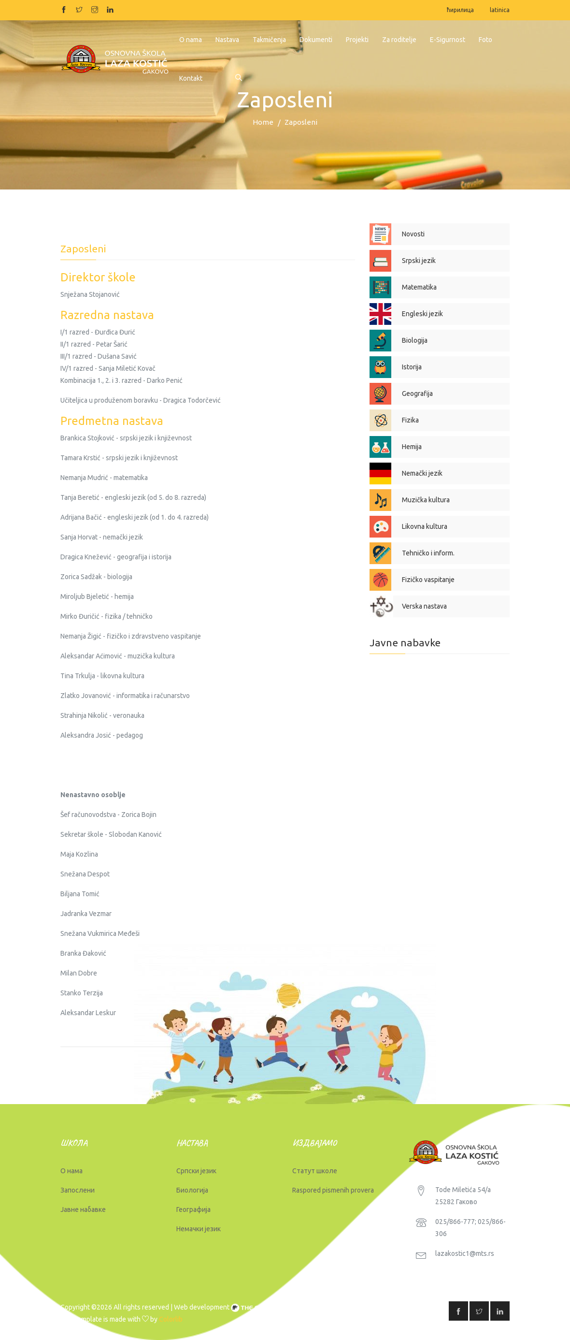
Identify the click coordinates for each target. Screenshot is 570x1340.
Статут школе (314, 1171)
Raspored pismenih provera (333, 1190)
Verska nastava (424, 606)
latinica (500, 10)
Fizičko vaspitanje (428, 579)
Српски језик (196, 1171)
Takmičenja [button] (269, 40)
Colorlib (171, 1319)
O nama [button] (190, 40)
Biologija (415, 340)
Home (263, 122)
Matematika (419, 287)
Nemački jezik (422, 473)
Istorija (412, 367)
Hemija (412, 447)
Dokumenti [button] (315, 40)
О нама (71, 1171)
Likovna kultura (424, 526)
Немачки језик (198, 1229)
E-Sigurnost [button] (447, 40)
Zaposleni (301, 122)
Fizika (410, 420)
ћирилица (460, 10)
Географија (193, 1209)
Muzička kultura (426, 500)
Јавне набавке (83, 1209)
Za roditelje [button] (399, 40)
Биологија (192, 1190)
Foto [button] (485, 40)
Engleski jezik (422, 314)
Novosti (413, 234)
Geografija (417, 393)
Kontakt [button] (190, 78)
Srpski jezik (419, 260)
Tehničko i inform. (428, 553)
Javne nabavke (405, 642)
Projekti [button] (357, 40)
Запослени (77, 1190)
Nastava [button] (227, 40)
